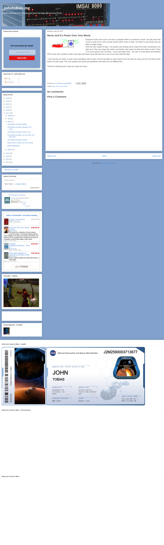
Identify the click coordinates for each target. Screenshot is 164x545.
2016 (8, 153)
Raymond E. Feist (14, 220)
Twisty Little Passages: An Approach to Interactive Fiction (19, 254)
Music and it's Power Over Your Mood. (20, 143)
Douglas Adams (21, 184)
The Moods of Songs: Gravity (17, 140)
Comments (9, 82)
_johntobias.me (16, 8)
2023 (8, 101)
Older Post (156, 156)
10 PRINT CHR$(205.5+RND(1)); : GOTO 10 (19, 245)
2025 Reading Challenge (17, 195)
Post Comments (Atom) (108, 163)
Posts (7, 79)
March (10, 149)
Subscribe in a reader (10, 170)
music (66, 86)
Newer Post (51, 156)
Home (104, 156)
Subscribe (22, 58)
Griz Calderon (13, 230)
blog (53, 86)
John (57, 86)
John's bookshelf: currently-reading (21, 215)
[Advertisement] (16, 315)
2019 (8, 110)
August (10, 115)
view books (27, 206)
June (9, 121)
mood (61, 86)
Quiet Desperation (13, 146)
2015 (8, 156)
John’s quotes (9, 180)
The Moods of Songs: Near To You (19, 132)
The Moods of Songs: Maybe (17, 124)
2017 (8, 113)
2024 (8, 98)
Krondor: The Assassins (17, 219)
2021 (8, 104)
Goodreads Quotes (34, 187)
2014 (8, 159)
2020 (8, 107)
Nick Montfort (13, 248)
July (9, 119)
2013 (8, 162)
